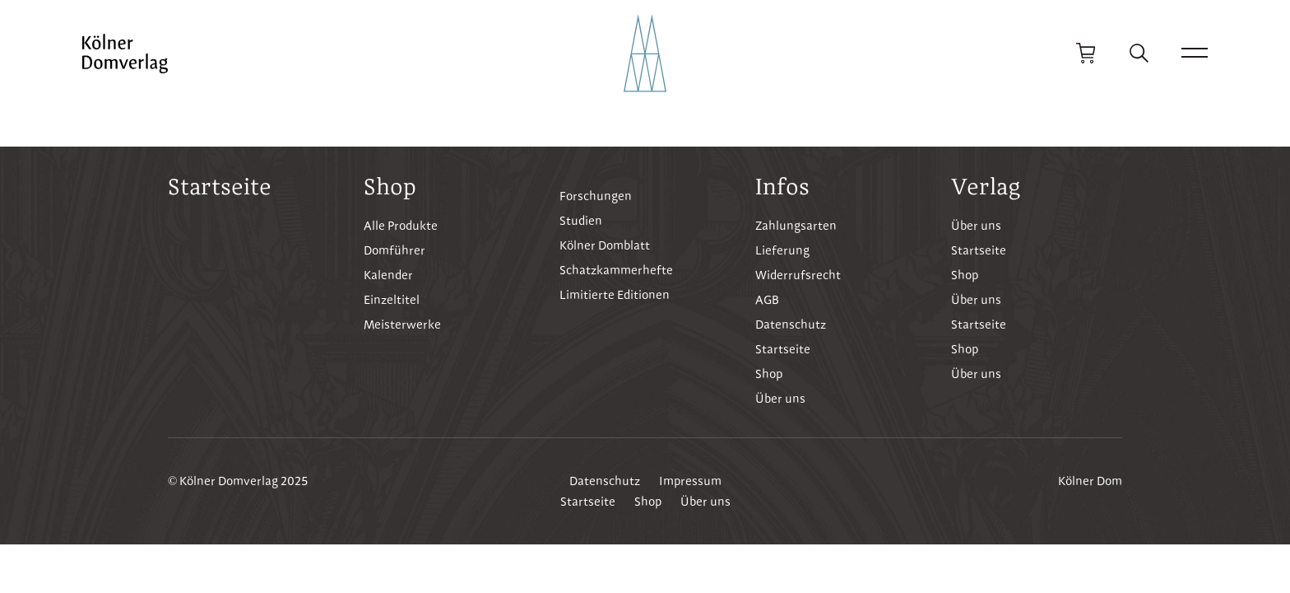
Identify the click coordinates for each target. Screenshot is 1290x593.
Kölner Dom (1090, 481)
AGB (767, 299)
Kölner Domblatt (604, 245)
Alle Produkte (401, 225)
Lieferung (782, 250)
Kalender (388, 275)
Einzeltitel (392, 299)
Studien (580, 220)
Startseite (219, 186)
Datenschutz (790, 324)
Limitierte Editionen (614, 294)
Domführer (394, 250)
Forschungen (595, 196)
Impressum (690, 481)
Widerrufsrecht (798, 275)
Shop (768, 374)
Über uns (780, 398)
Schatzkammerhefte (616, 270)
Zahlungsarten (796, 225)
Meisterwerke (402, 324)
